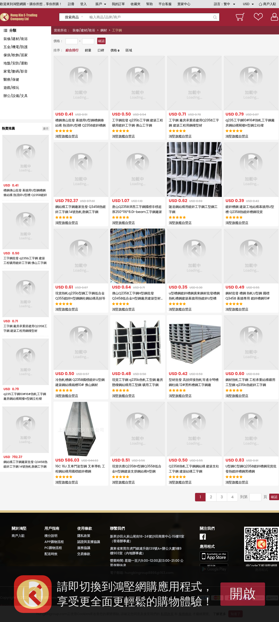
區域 (129, 50)
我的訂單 (118, 4)
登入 (83, 4)
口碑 (101, 50)
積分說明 (50, 535)
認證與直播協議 (88, 541)
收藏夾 (135, 4)
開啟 (243, 593)
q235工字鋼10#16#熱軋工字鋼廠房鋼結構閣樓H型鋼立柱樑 (24, 396)
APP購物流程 (54, 541)
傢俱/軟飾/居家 (15, 55)
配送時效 (50, 554)
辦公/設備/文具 (15, 95)
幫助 (149, 4)
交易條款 (83, 554)
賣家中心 (183, 4)
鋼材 (103, 30)
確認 (101, 41)
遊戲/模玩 (11, 87)
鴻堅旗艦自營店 (66, 136)
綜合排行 (72, 50)
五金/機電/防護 (15, 46)
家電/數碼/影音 (15, 71)
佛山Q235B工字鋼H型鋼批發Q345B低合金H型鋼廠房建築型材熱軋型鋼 (136, 298)
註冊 (71, 4)
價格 (113, 50)
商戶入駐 (269, 4)
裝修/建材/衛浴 (84, 30)
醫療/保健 (11, 79)
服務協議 (83, 547)
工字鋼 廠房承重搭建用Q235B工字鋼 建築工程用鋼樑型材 (25, 328)
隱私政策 (83, 535)
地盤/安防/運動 (15, 63)
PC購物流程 (53, 547)
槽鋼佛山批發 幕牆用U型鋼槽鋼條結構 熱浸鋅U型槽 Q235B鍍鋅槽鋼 (25, 192)
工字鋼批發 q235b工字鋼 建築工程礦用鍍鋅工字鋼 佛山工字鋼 (24, 260)
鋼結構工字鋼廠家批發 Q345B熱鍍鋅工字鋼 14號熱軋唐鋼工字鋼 (25, 464)
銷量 (88, 50)
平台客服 (165, 4)
